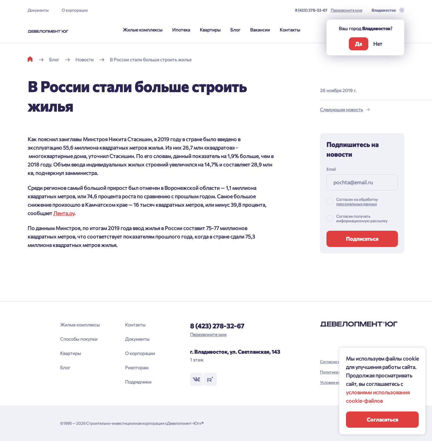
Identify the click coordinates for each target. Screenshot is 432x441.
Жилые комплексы (142, 29)
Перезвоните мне (346, 10)
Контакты (290, 29)
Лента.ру (63, 213)
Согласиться (382, 419)
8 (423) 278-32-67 (311, 10)
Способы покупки (78, 339)
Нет (377, 44)
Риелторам (136, 367)
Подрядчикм (138, 382)
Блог (235, 29)
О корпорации (75, 10)
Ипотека (181, 29)
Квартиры (210, 29)
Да (358, 44)
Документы (38, 10)
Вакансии (260, 29)
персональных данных (356, 204)
